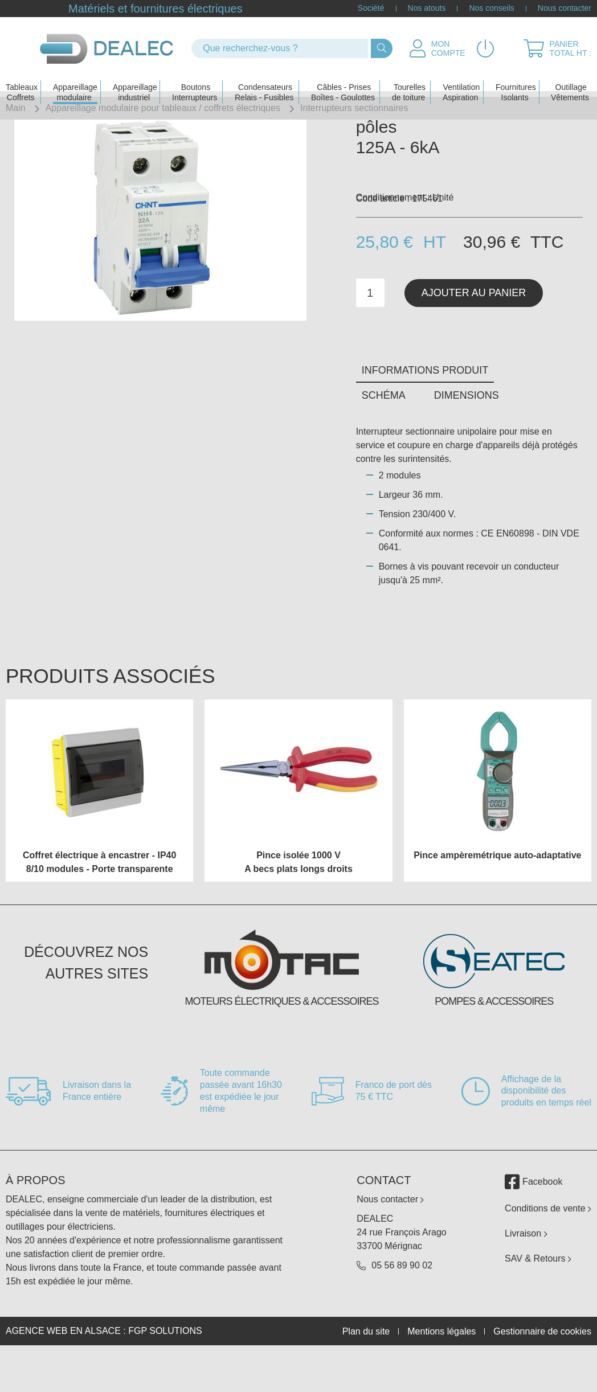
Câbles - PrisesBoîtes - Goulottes (343, 77)
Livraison (526, 1274)
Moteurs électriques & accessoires (281, 1041)
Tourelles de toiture (409, 77)
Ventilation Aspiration (461, 77)
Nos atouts (427, 8)
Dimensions (466, 435)
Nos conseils (491, 8)
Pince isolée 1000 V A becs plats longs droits (298, 902)
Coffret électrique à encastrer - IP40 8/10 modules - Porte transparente (99, 902)
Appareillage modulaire (75, 77)
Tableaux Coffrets (22, 77)
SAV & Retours (538, 1299)
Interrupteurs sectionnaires (354, 108)
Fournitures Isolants (516, 77)
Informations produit (425, 411)
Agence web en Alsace (63, 1372)
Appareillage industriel (135, 77)
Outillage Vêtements (570, 77)
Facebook (533, 1222)
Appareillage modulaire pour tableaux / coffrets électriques (163, 108)
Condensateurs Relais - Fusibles (264, 77)
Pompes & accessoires (494, 1041)
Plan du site (366, 1372)
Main (16, 108)
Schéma (384, 435)
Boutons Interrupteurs (194, 77)
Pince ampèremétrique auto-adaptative (497, 895)
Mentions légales (441, 1372)
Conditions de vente (548, 1249)
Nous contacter (564, 8)
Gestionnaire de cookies (542, 1372)
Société (371, 8)
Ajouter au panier (474, 333)
